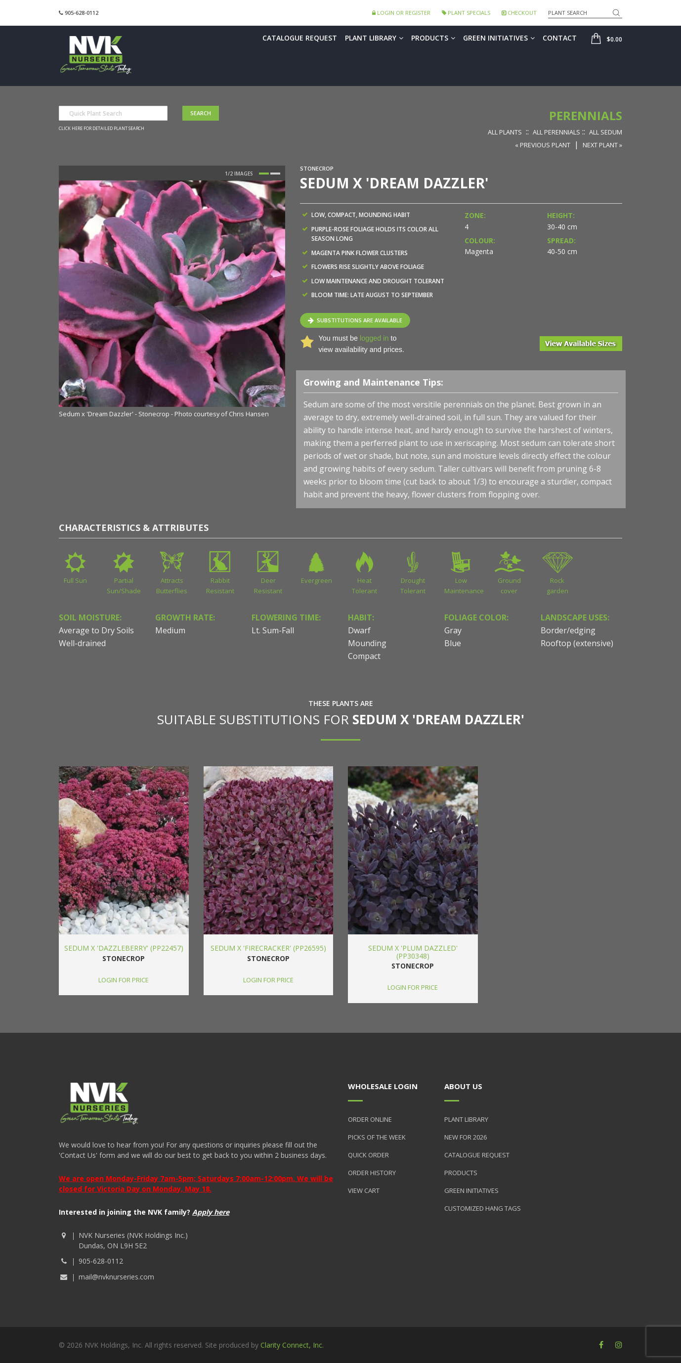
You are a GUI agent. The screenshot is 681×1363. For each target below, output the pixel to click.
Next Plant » (602, 144)
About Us (463, 1086)
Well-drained (82, 643)
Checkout (519, 12)
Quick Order (368, 1154)
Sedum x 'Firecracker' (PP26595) (268, 948)
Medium (170, 630)
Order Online (370, 1119)
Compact (364, 656)
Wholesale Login (383, 1086)
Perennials (585, 115)
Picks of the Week (377, 1137)
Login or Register (401, 12)
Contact (560, 38)
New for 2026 (465, 1137)
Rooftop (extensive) (577, 643)
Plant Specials (466, 12)
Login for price (123, 979)
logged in (374, 338)
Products (433, 38)
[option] (172, 300)
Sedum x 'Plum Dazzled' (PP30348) (413, 951)
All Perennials (556, 132)
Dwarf (359, 630)
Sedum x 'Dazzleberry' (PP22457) (123, 948)
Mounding (367, 643)
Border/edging (568, 630)
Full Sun (75, 580)
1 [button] (264, 174)
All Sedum (605, 132)
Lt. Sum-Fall (273, 630)
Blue (452, 643)
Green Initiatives (499, 38)
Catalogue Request (299, 38)
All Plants (505, 132)
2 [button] (275, 174)
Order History (372, 1172)
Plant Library (374, 38)
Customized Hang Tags (482, 1208)
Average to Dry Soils (96, 630)
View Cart (364, 1190)
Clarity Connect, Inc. (292, 1345)
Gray (453, 630)
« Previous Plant (542, 144)
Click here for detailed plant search (101, 129)
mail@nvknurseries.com (116, 1276)
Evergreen (316, 580)
